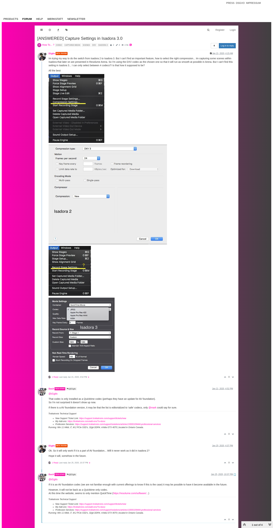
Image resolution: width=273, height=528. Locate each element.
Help (39, 18)
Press (230, 3)
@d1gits (53, 393)
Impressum (253, 3)
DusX (51, 389)
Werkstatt (55, 18)
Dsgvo (240, 3)
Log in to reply (227, 45)
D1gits (52, 53)
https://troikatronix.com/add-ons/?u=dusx (86, 421)
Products (10, 18)
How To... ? (48, 44)
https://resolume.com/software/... (130, 493)
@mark (152, 407)
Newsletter (76, 18)
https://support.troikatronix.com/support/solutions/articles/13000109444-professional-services (118, 424)
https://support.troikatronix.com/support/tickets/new (102, 418)
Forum (27, 18)
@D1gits (71, 389)
